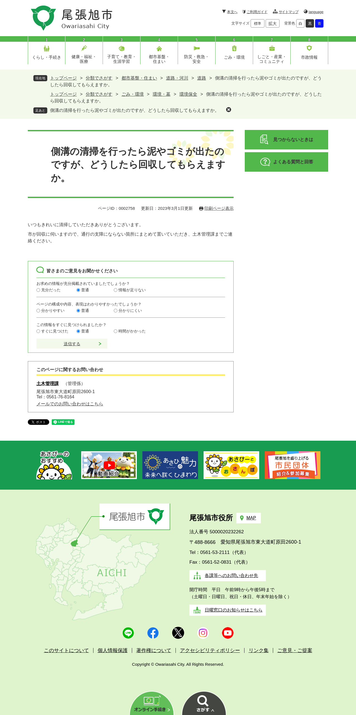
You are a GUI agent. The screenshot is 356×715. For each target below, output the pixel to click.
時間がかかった (132, 331)
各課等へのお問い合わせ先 (231, 575)
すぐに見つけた (54, 331)
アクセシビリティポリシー (210, 650)
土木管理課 (47, 383)
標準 (257, 23)
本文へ (232, 12)
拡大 (272, 23)
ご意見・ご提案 (294, 650)
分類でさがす (99, 78)
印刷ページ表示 (219, 208)
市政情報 (309, 57)
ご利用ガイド (257, 12)
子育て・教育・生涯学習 (121, 59)
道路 (201, 78)
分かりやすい (53, 310)
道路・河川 (177, 78)
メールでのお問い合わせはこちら (69, 403)
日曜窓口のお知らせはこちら (234, 610)
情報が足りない (132, 290)
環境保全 (188, 94)
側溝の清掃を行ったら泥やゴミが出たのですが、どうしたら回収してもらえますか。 (134, 110)
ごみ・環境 (234, 57)
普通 (85, 290)
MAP (251, 518)
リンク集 (259, 650)
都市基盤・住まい (159, 59)
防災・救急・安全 (196, 59)
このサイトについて (66, 650)
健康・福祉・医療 (84, 59)
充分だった (51, 290)
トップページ (63, 78)
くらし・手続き (46, 57)
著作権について (153, 650)
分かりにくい (130, 310)
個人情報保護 (113, 650)
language (316, 12)
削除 (228, 109)
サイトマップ (288, 12)
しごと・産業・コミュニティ (271, 59)
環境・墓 (161, 94)
